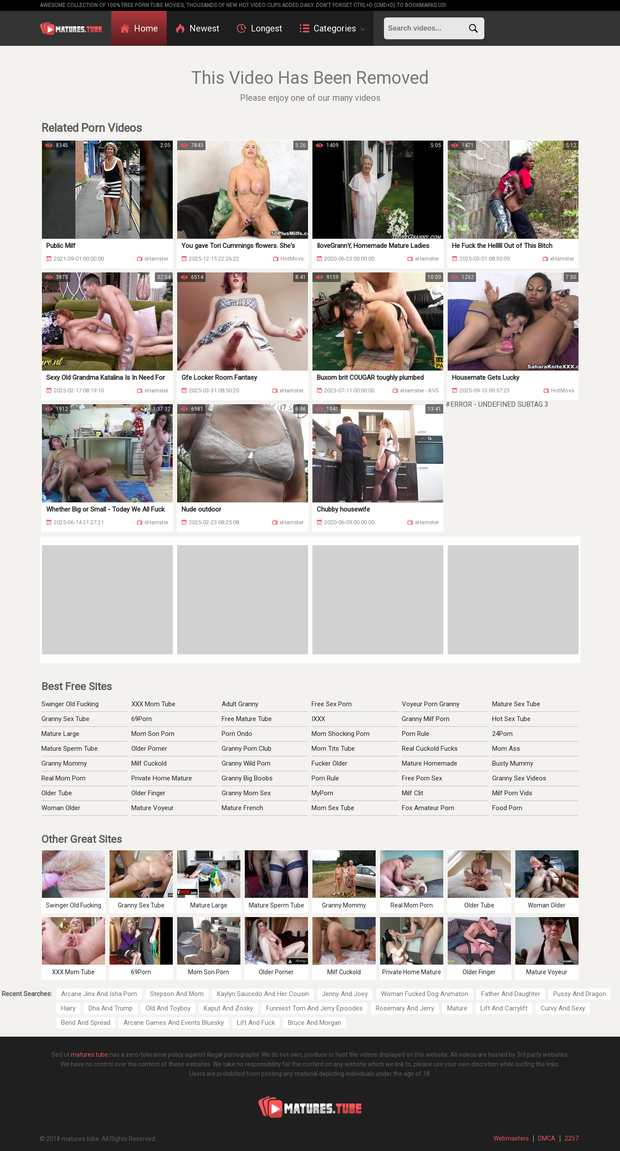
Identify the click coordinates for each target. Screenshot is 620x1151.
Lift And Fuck (256, 1023)
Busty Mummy (512, 763)
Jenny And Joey (345, 994)
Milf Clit (412, 793)
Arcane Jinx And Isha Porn (99, 994)
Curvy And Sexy (563, 1008)
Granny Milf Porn (425, 719)
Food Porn (507, 808)
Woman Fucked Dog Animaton (424, 994)
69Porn (141, 719)
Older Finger (148, 793)
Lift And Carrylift (504, 1008)
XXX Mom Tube (153, 704)
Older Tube (56, 793)
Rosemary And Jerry (405, 1008)
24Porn (502, 734)
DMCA (546, 1138)
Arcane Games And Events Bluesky (173, 1023)
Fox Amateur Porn (428, 808)
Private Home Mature (161, 778)
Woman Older (60, 808)
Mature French (242, 808)
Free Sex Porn (332, 704)
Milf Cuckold (149, 763)
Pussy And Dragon (579, 994)
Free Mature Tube (247, 719)
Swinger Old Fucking (70, 704)
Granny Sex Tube (65, 719)
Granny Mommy (64, 763)
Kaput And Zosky (228, 1008)
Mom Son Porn (153, 734)
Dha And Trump (111, 1008)
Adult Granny (240, 704)
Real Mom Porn (63, 778)
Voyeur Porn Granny (430, 704)
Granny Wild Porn (246, 763)
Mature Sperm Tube (69, 748)
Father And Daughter (510, 994)
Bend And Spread (85, 1023)
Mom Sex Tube (333, 808)
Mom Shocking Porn (341, 734)
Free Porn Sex (422, 778)
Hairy (68, 1008)
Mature (457, 1008)
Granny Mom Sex (246, 793)
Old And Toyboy (168, 1008)
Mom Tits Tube (333, 748)
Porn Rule (325, 778)
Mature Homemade (429, 763)
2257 (572, 1138)
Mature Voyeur (152, 808)
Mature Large (60, 734)
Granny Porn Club (246, 748)
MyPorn (322, 793)
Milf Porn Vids (512, 793)
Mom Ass (506, 748)
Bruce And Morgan (314, 1023)
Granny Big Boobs (247, 778)
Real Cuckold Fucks (430, 748)
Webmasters (511, 1138)
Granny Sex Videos (519, 778)
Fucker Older (329, 763)
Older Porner (149, 748)
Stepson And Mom (177, 994)
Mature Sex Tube (516, 704)
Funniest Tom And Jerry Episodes (314, 1008)
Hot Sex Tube (511, 719)
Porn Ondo (237, 734)
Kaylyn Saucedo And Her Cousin (263, 994)
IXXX (318, 719)
